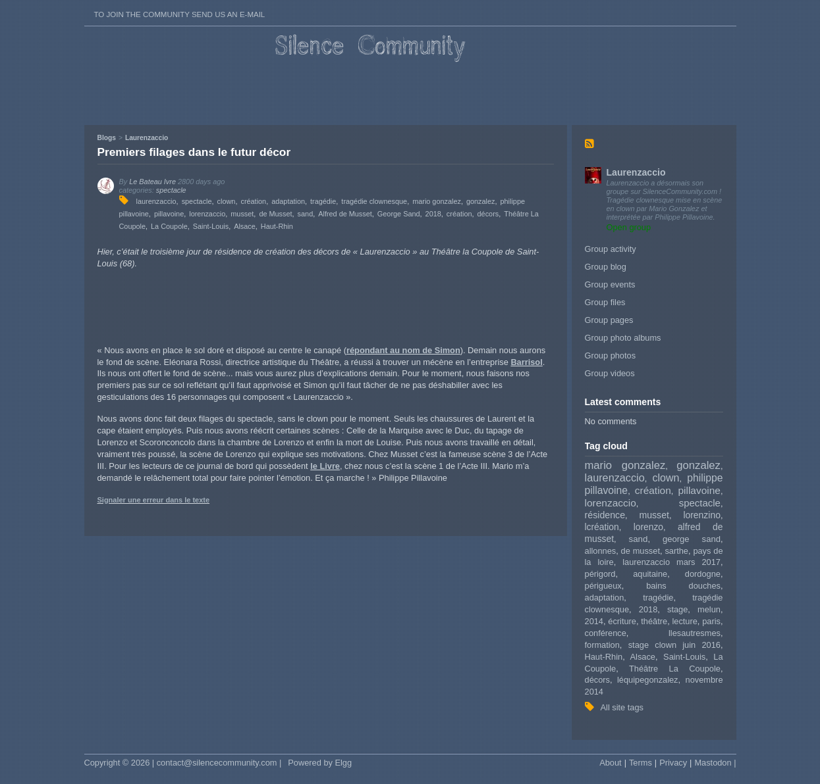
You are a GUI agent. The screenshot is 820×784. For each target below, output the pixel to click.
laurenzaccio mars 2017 (671, 562)
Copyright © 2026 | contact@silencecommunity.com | (183, 763)
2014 (594, 621)
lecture (684, 621)
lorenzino (702, 515)
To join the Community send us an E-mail (179, 14)
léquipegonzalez (647, 680)
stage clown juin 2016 (674, 645)
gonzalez (698, 465)
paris (711, 621)
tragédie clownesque (374, 201)
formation (602, 645)
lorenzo (648, 527)
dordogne (703, 574)
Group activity (610, 249)
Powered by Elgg (320, 763)
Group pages (609, 320)
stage (677, 609)
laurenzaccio (615, 477)
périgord (600, 574)
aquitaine (650, 574)
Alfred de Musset (345, 214)
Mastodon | (715, 763)
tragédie (658, 597)
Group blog (605, 267)
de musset (640, 551)
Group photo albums (623, 338)
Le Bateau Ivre (152, 181)
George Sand (398, 214)
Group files (605, 302)
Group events (610, 284)
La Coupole (169, 226)
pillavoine (699, 490)
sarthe (676, 551)
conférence (605, 633)
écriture (622, 621)
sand (638, 539)
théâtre (654, 621)
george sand (692, 539)
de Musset (275, 214)
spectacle (700, 502)
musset (654, 515)
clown (666, 477)
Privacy (673, 763)
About (610, 763)
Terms (640, 763)
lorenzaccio (610, 502)
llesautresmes (695, 633)
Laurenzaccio (636, 172)
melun (709, 609)
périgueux (603, 586)
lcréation (602, 527)
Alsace (642, 657)
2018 (648, 609)
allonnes (600, 551)
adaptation (604, 597)
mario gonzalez (625, 465)
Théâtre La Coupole (675, 669)
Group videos (610, 373)
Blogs (106, 137)
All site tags (622, 707)
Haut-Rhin (604, 657)
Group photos (610, 355)
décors (597, 680)
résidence (605, 515)
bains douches (683, 586)
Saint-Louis (684, 657)
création (653, 490)
